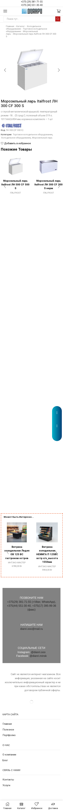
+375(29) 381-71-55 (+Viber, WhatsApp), (31, 601)
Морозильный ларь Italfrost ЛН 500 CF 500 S (15, 184)
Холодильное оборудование (16, 137)
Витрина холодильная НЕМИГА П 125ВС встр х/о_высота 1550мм (47, 554)
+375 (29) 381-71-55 (32, 1)
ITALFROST (15, 192)
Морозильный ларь (42, 137)
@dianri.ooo (38, 652)
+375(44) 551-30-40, (19, 605)
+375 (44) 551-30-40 (32, 5)
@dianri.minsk (38, 655)
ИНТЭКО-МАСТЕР (17, 562)
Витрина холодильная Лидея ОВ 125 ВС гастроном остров (16, 552)
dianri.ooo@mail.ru (31, 628)
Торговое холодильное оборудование (32, 134)
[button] (57, 437)
